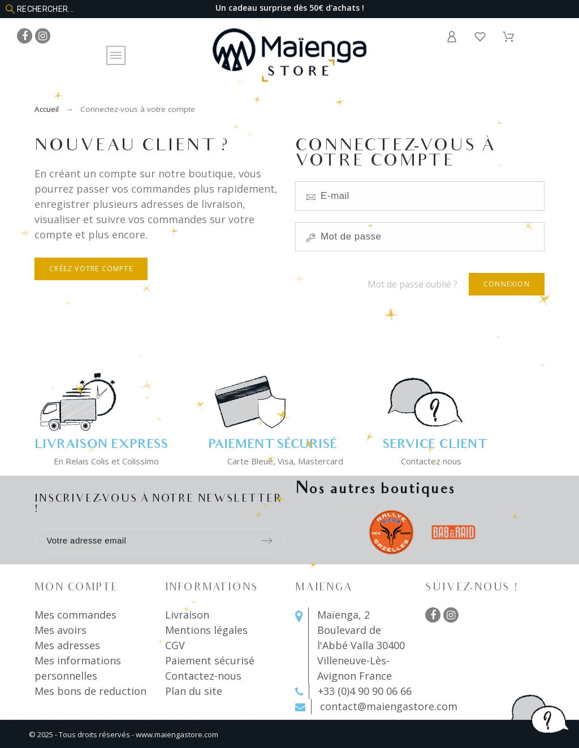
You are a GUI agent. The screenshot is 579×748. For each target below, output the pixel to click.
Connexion (506, 284)
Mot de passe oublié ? (412, 284)
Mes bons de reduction (90, 691)
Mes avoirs (60, 630)
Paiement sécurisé (209, 660)
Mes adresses (67, 645)
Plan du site (193, 691)
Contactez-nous (203, 675)
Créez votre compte (91, 268)
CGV (175, 645)
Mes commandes (75, 614)
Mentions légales (206, 630)
